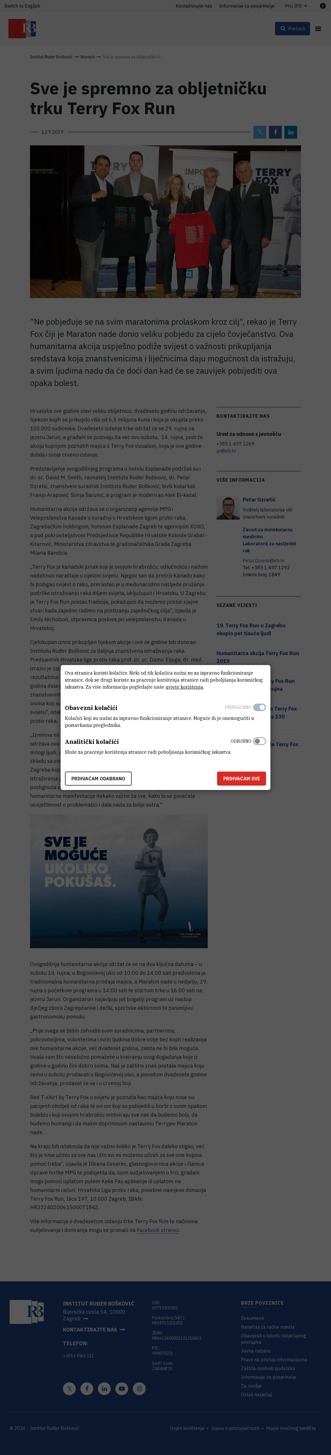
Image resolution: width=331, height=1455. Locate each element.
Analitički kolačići (92, 742)
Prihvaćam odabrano (98, 779)
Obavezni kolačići (91, 708)
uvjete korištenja (184, 687)
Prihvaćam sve (241, 779)
